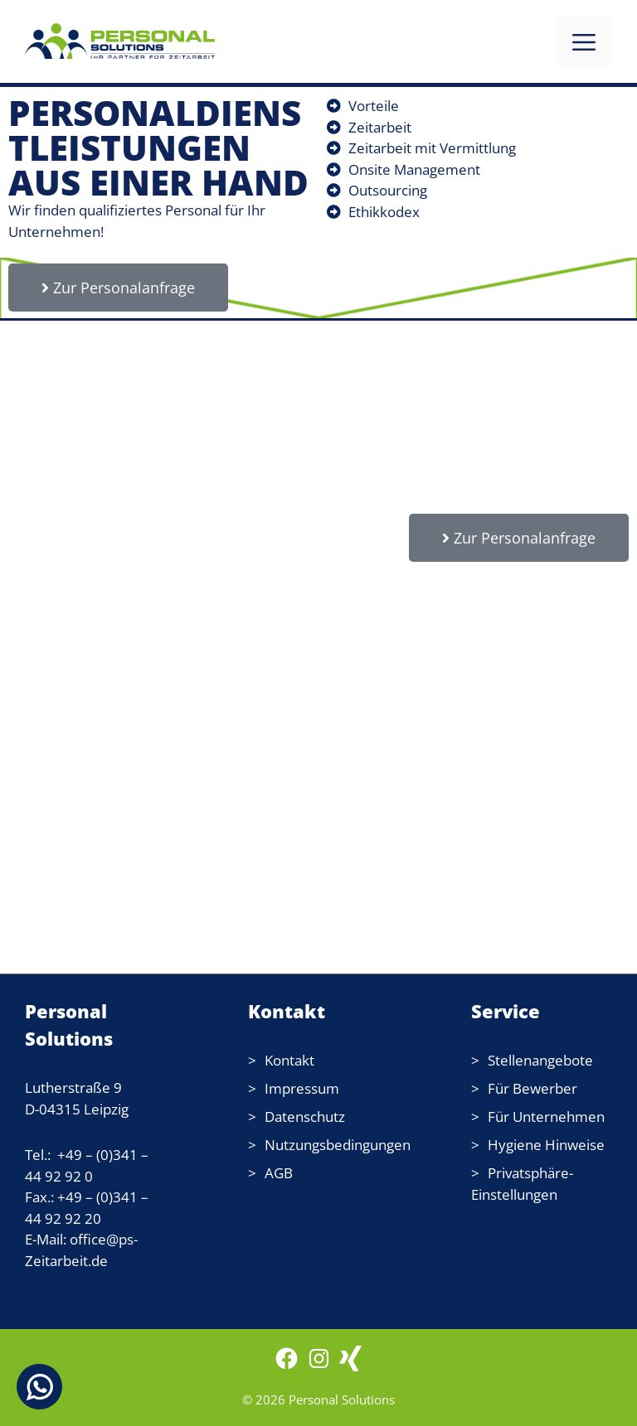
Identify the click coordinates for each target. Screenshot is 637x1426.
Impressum (302, 1088)
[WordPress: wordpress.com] (350, 1366)
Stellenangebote (540, 1060)
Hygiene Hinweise (546, 1144)
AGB (279, 1172)
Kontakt (289, 1060)
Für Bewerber (532, 1088)
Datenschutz (305, 1116)
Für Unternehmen (546, 1116)
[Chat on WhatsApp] (39, 1386)
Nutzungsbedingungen (338, 1144)
